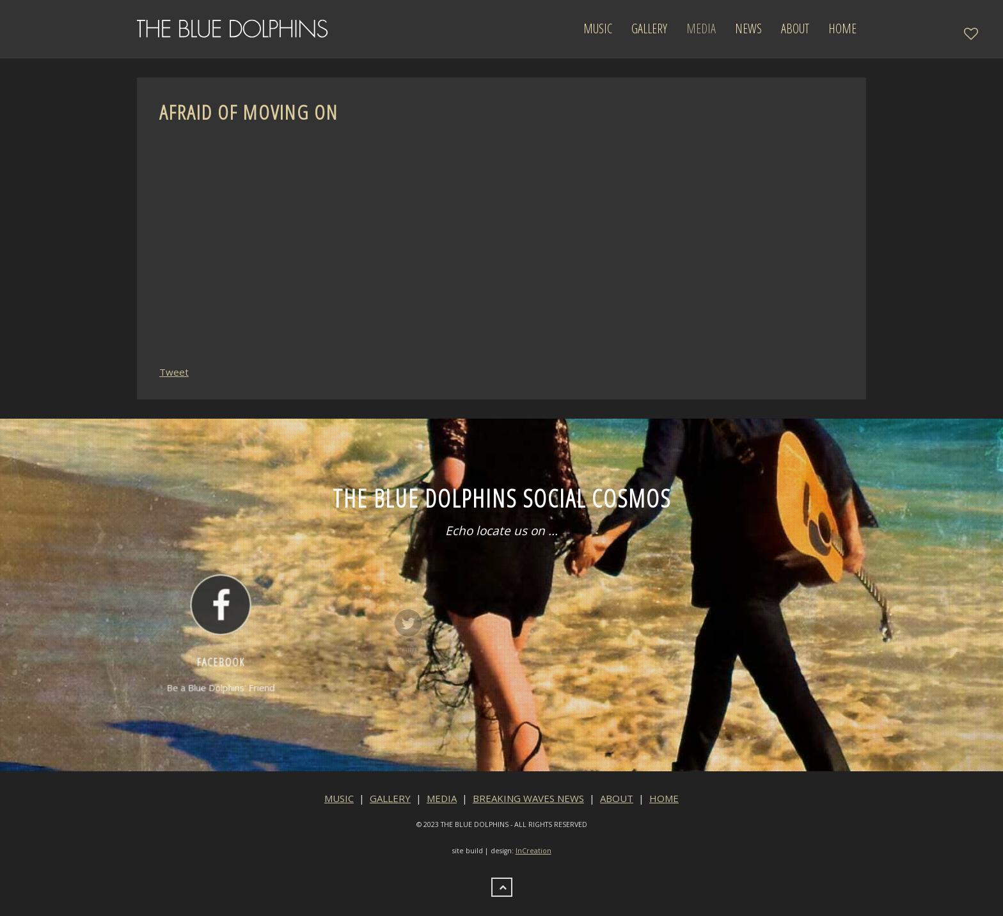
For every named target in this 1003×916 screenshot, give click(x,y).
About (795, 28)
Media (701, 28)
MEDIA (442, 798)
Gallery (649, 28)
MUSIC (339, 798)
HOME (664, 798)
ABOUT (616, 798)
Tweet (174, 372)
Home (842, 28)
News (748, 28)
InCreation (533, 850)
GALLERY (390, 798)
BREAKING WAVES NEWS (528, 798)
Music (597, 28)
